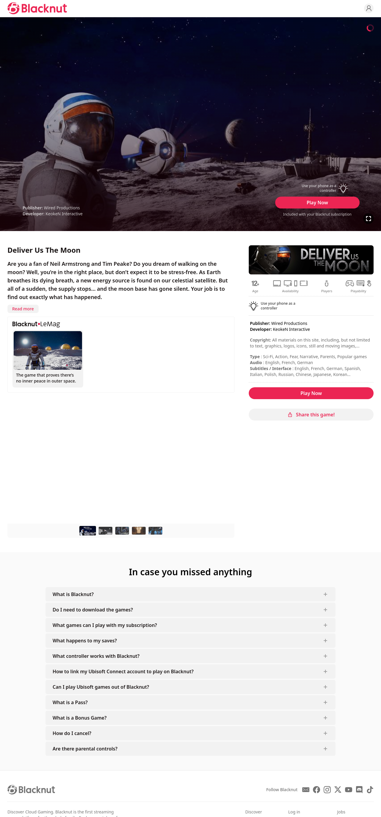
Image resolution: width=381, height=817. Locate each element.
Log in (294, 812)
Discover (253, 812)
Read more (23, 309)
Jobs (341, 812)
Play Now (317, 202)
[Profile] (369, 8)
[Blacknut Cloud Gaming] (37, 8)
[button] (317, 188)
